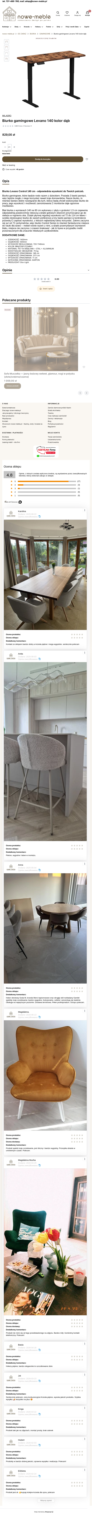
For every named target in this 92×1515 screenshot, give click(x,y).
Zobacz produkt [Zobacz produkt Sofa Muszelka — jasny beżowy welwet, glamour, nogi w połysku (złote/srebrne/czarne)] (13, 386)
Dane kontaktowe (8, 408)
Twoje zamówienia (55, 437)
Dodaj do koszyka (42, 159)
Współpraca (6, 419)
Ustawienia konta (54, 440)
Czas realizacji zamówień (57, 416)
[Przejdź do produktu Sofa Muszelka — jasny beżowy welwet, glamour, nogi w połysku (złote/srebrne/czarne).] (46, 339)
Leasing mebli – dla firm (11, 442)
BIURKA (33, 34)
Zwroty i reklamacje (55, 419)
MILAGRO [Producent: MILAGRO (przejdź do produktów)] (6, 115)
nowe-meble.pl (8, 34)
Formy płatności (8, 440)
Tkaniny (51, 413)
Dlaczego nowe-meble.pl (11, 410)
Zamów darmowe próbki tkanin (59, 408)
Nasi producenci (8, 416)
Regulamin (52, 427)
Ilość (4, 142)
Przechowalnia (53, 442)
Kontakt (5, 421)
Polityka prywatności (55, 424)
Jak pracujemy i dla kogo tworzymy (15, 413)
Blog (49, 421)
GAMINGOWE (44, 34)
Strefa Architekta (54, 410)
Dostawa (5, 437)
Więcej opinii (46, 1500)
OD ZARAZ (22, 34)
